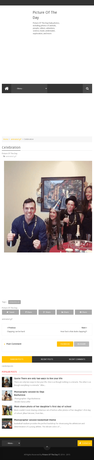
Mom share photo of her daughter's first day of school (42, 406)
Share (28, 312)
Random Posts (16, 359)
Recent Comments (77, 359)
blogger (81, 344)
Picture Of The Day (50, 455)
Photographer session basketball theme (35, 420)
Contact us (85, 443)
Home (5, 139)
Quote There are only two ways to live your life (38, 378)
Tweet (10, 312)
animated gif (16, 139)
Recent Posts (47, 359)
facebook (65, 344)
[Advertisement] (47, 59)
